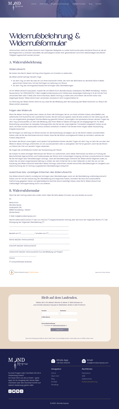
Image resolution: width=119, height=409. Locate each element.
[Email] (84, 361)
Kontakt (98, 4)
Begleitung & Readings (60, 4)
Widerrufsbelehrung (89, 382)
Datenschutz (87, 379)
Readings (55, 384)
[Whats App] (53, 361)
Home (33, 4)
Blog (90, 4)
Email (90, 360)
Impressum (86, 373)
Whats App (62, 360)
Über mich (44, 4)
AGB (83, 376)
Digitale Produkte (78, 4)
